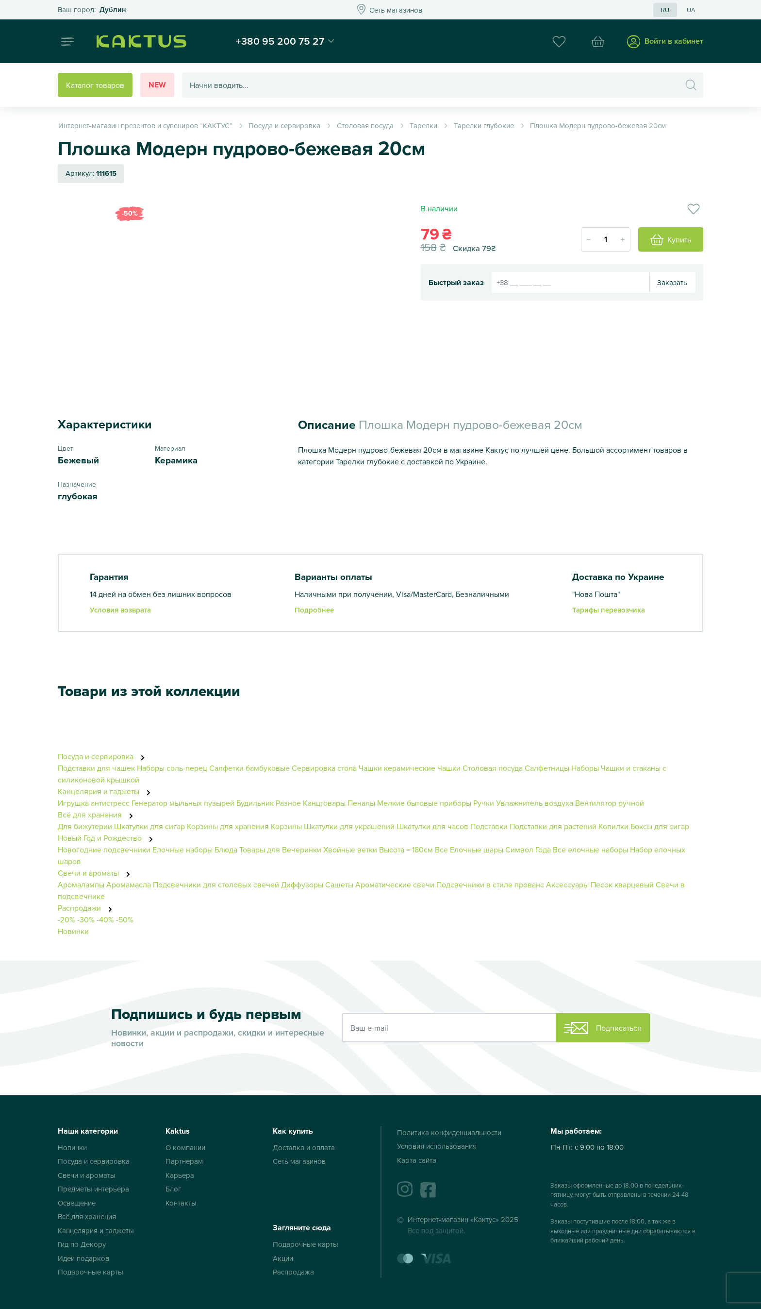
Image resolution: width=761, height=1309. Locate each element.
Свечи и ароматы (96, 872)
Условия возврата (120, 610)
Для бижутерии (86, 826)
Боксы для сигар (659, 826)
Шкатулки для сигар (149, 826)
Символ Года (528, 849)
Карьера (179, 1175)
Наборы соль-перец (172, 768)
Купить (670, 239)
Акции (283, 1258)
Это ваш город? (92, 10)
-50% (124, 919)
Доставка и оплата (304, 1147)
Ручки (483, 803)
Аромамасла (128, 884)
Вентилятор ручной (609, 803)
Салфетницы (547, 768)
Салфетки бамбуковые (249, 768)
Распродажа (293, 1272)
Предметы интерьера (93, 1189)
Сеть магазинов (299, 1161)
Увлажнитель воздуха (534, 803)
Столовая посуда (493, 768)
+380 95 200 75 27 (280, 41)
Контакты (181, 1203)
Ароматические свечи (395, 884)
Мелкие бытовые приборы (424, 803)
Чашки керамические (397, 768)
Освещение (77, 1203)
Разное (288, 803)
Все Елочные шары (469, 849)
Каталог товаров (95, 85)
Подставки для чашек (96, 768)
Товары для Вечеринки (280, 849)
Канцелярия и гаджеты (107, 791)
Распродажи (87, 907)
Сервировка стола (324, 768)
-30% (86, 919)
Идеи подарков (83, 1258)
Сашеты (339, 884)
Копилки (613, 826)
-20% (66, 919)
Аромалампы (81, 884)
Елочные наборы (182, 849)
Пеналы (361, 803)
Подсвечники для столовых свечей (216, 884)
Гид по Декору (82, 1244)
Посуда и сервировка (104, 756)
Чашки (449, 768)
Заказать (672, 282)
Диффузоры (302, 884)
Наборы (586, 768)
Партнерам (184, 1161)
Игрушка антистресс (94, 803)
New (157, 84)
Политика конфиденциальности (449, 1132)
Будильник (255, 803)
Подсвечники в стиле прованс (490, 884)
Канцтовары (324, 803)
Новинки (73, 931)
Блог (173, 1189)
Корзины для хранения (228, 826)
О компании (185, 1147)
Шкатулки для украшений (349, 826)
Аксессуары (567, 884)
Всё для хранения (98, 814)
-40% (105, 919)
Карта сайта (416, 1160)
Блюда (226, 849)
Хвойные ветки (350, 849)
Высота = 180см (406, 849)
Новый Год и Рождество (108, 838)
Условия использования (437, 1146)
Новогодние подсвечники (104, 849)
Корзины (286, 826)
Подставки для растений (553, 826)
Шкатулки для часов (432, 826)
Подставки (489, 826)
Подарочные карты (90, 1272)
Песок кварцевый (622, 884)
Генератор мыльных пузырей (183, 803)
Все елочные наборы (590, 849)
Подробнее (314, 610)
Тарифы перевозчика (608, 610)
